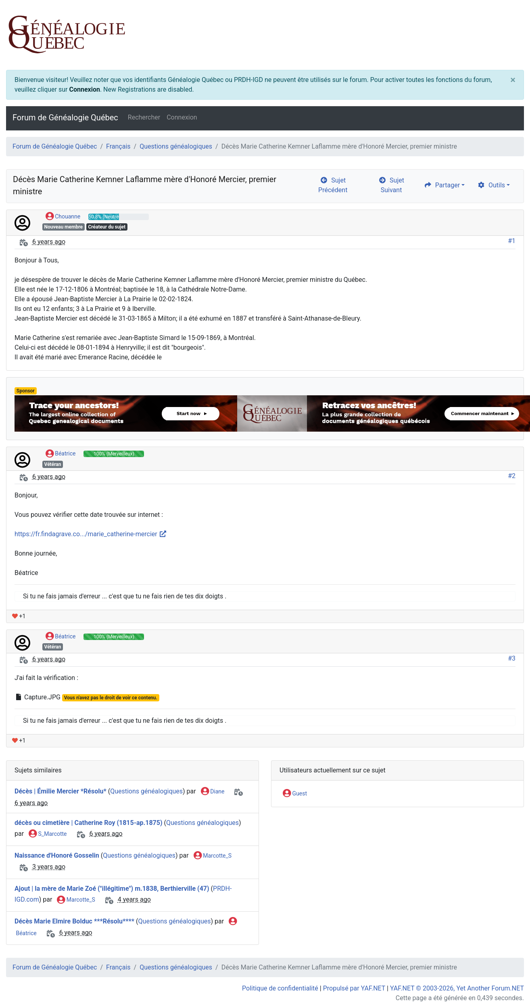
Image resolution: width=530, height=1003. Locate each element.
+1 (18, 616)
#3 (511, 658)
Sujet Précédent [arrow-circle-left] (332, 185)
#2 (511, 476)
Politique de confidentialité (280, 988)
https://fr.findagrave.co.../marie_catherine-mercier (91, 534)
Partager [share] (442, 185)
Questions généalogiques (176, 146)
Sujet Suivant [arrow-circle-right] (391, 185)
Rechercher (144, 117)
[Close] (513, 80)
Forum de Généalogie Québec (65, 117)
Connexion (84, 89)
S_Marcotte (48, 834)
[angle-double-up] (508, 977)
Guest (295, 793)
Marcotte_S (213, 856)
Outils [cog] (491, 185)
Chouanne (63, 216)
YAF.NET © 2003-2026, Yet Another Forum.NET (457, 988)
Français (118, 146)
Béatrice (61, 453)
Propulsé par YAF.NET (354, 988)
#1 (511, 241)
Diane (213, 791)
